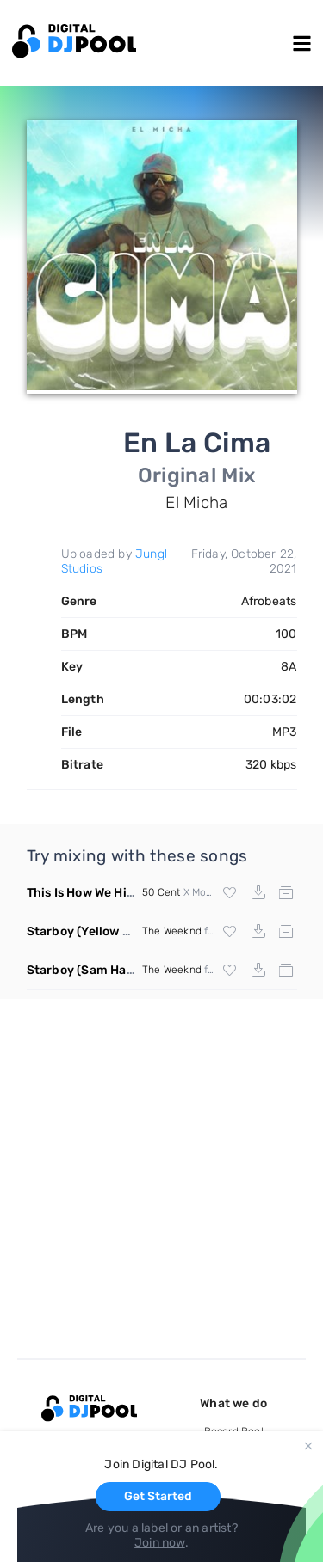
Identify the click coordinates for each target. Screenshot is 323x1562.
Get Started (158, 1496)
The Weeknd (172, 931)
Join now (159, 1542)
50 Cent (161, 892)
